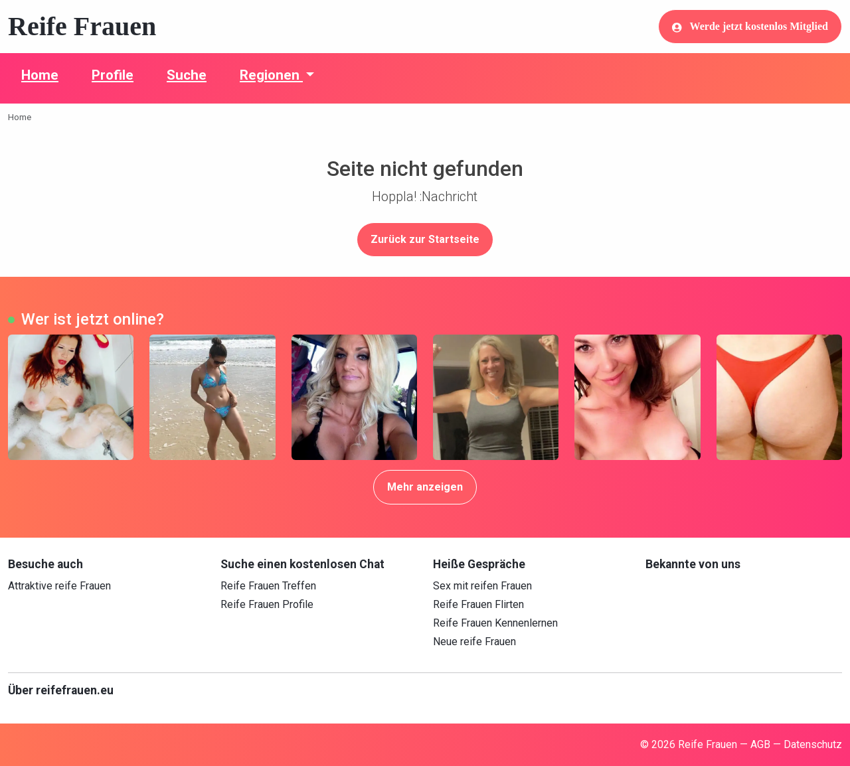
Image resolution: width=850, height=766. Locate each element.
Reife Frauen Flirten (478, 604)
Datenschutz (813, 744)
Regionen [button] (271, 75)
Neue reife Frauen (474, 641)
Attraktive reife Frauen (59, 585)
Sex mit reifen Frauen (482, 585)
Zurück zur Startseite (425, 239)
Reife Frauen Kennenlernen (495, 623)
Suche (187, 75)
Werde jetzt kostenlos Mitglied (750, 27)
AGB (760, 744)
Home (39, 75)
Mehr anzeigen (425, 487)
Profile (112, 75)
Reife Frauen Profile (266, 604)
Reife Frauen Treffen (268, 585)
